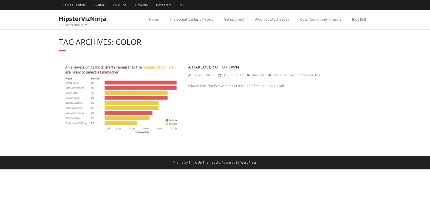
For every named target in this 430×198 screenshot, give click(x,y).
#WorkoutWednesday (272, 19)
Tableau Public (74, 5)
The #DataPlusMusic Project (191, 19)
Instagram (164, 5)
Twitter (99, 5)
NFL (318, 75)
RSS (182, 5)
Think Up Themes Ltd (204, 162)
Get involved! (234, 19)
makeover (306, 75)
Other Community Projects (320, 19)
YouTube (120, 5)
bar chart (281, 75)
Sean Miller (205, 75)
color (293, 75)
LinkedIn (141, 5)
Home (154, 19)
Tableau (258, 75)
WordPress (248, 162)
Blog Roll (359, 19)
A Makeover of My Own (213, 67)
